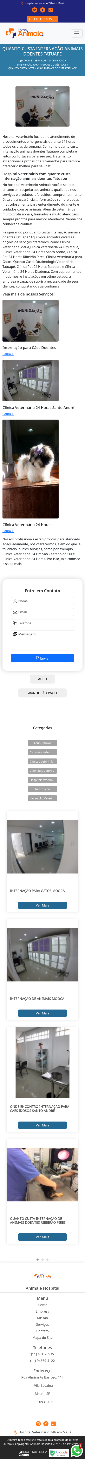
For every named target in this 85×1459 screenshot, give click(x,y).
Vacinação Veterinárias (43, 798)
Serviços (42, 1324)
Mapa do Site (42, 1337)
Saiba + (8, 354)
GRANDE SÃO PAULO (42, 693)
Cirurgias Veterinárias (43, 752)
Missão (42, 1318)
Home (42, 1305)
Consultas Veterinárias (43, 771)
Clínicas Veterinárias (43, 761)
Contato (42, 1331)
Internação (42, 789)
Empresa (42, 1311)
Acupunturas (42, 743)
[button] (37, 1260)
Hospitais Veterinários (43, 780)
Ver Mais (42, 905)
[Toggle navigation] (77, 33)
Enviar (44, 658)
